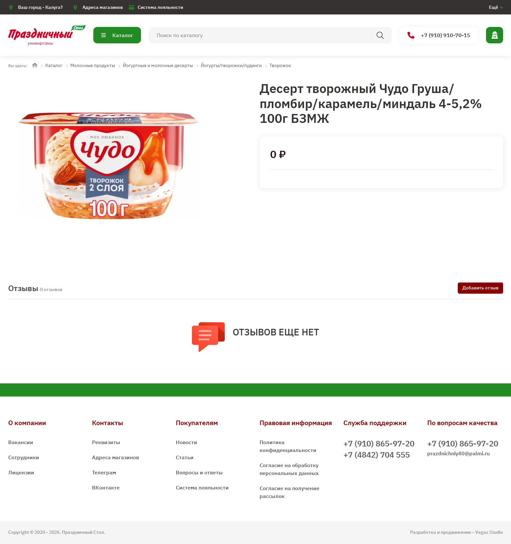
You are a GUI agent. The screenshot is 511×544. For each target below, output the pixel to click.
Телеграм (104, 472)
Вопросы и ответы (199, 472)
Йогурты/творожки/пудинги (231, 65)
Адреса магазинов (102, 7)
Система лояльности (160, 7)
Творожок (280, 65)
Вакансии (20, 442)
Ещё (493, 7)
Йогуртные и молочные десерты (158, 65)
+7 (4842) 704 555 (376, 454)
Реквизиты (106, 442)
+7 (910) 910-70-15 (438, 35)
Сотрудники (23, 457)
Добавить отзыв (480, 288)
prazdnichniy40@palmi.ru (458, 453)
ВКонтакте (106, 487)
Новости (186, 442)
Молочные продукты (92, 65)
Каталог (117, 35)
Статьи (185, 457)
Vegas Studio (489, 532)
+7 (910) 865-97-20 (378, 443)
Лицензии (21, 472)
